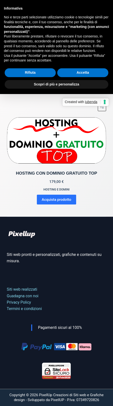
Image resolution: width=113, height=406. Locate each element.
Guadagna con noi (23, 296)
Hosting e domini (56, 189)
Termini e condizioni (24, 308)
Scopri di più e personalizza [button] (56, 84)
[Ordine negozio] (102, 107)
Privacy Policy (19, 302)
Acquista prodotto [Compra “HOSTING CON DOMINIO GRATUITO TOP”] (56, 199)
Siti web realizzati (22, 289)
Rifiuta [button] (30, 72)
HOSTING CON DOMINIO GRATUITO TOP (56, 173)
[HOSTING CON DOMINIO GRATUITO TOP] (56, 140)
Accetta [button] (83, 72)
